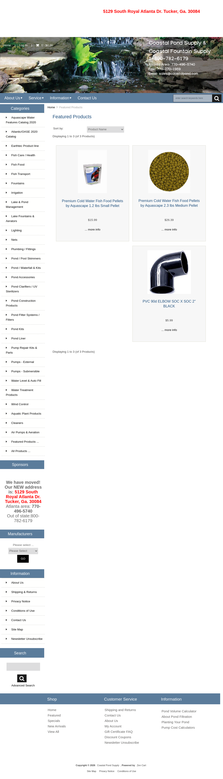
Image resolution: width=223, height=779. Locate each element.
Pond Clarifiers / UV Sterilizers (21, 289)
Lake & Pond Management (17, 204)
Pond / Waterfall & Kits (23, 267)
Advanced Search (23, 685)
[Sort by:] (105, 129)
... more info (92, 229)
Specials (54, 721)
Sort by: (58, 128)
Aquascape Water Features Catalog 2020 (21, 120)
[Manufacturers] (23, 551)
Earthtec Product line (22, 145)
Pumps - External (20, 362)
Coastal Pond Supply (108, 765)
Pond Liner (16, 338)
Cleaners (14, 423)
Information (59, 98)
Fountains (15, 183)
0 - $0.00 (44, 45)
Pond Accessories (20, 277)
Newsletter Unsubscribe (24, 638)
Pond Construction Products (21, 303)
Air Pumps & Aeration (22, 432)
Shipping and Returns (120, 710)
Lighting (14, 230)
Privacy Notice (18, 601)
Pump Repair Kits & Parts (21, 350)
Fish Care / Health (20, 155)
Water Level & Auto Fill (23, 380)
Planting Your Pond (175, 722)
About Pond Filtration (177, 716)
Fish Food (15, 164)
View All (53, 731)
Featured (54, 715)
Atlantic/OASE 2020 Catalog (21, 134)
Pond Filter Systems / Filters (22, 317)
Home (7, 45)
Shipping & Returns (21, 592)
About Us (12, 98)
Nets (11, 239)
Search (20, 653)
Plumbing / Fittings (21, 249)
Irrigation (14, 192)
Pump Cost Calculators (178, 727)
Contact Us (87, 98)
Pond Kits (15, 329)
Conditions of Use (20, 610)
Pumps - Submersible (23, 371)
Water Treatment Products (19, 392)
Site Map (14, 629)
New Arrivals (57, 726)
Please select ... (23, 545)
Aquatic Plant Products (23, 413)
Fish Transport (18, 174)
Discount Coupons (118, 737)
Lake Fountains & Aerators (20, 219)
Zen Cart (141, 765)
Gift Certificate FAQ (119, 731)
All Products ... (18, 451)
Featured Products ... (22, 441)
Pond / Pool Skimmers (23, 258)
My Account (113, 726)
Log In (23, 45)
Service (35, 98)
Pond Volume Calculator (179, 711)
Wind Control (17, 404)
